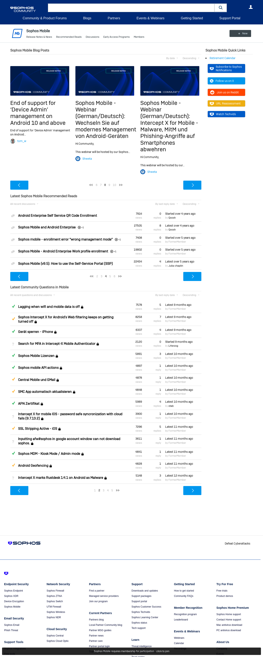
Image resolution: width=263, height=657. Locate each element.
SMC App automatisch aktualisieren (45, 392)
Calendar (179, 643)
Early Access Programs (116, 37)
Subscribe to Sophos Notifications (226, 68)
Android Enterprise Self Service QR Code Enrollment (57, 215)
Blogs (87, 18)
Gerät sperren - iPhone (35, 332)
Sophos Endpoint (13, 590)
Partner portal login (99, 646)
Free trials (221, 590)
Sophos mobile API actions (38, 368)
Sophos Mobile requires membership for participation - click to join (131, 651)
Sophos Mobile (12, 606)
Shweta (87, 158)
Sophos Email (11, 625)
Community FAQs (183, 596)
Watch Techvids (223, 114)
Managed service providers (104, 596)
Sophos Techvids (141, 612)
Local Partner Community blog (105, 625)
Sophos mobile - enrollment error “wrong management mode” (65, 239)
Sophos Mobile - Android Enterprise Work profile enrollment (63, 251)
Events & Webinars (150, 18)
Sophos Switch (55, 601)
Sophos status (139, 622)
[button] (221, 7)
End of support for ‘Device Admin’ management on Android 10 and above (38, 112)
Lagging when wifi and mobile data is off (49, 307)
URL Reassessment (225, 103)
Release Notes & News (39, 37)
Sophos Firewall (55, 590)
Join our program (98, 601)
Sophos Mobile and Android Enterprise (47, 227)
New (243, 33)
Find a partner (96, 590)
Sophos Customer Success (146, 606)
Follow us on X (222, 80)
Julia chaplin (175, 265)
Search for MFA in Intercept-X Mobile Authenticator (56, 344)
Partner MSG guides (100, 630)
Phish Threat (11, 630)
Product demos (224, 596)
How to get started (184, 590)
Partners (114, 18)
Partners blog (96, 619)
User (251, 7)
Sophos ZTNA (54, 596)
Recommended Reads (69, 37)
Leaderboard (181, 619)
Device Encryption (14, 601)
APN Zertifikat (28, 404)
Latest (179, 225)
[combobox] (131, 8)
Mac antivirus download (229, 625)
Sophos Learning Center (145, 617)
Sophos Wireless (56, 612)
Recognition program (185, 614)
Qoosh (172, 217)
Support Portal (229, 18)
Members (139, 37)
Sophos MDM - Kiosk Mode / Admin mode (49, 454)
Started (180, 214)
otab (171, 405)
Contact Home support (228, 619)
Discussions (92, 37)
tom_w (21, 141)
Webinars (179, 637)
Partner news (96, 635)
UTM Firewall (54, 606)
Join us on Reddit (224, 92)
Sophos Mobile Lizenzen (36, 356)
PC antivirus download (228, 630)
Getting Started (192, 18)
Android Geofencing (33, 465)
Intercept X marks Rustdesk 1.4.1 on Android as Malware (60, 478)
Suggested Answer (13, 319)
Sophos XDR (11, 596)
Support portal (139, 601)
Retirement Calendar (222, 58)
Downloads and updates (145, 590)
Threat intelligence (142, 646)
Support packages (141, 596)
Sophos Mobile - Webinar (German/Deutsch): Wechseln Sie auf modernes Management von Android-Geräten (105, 119)
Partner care (96, 641)
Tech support (139, 628)
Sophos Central (55, 635)
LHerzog (173, 345)
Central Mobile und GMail (36, 380)
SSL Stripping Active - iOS (37, 429)
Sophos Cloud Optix (58, 641)
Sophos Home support (228, 614)
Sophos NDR (54, 617)
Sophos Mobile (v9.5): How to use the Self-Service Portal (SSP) (65, 263)
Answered (13, 306)
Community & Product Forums (45, 18)
